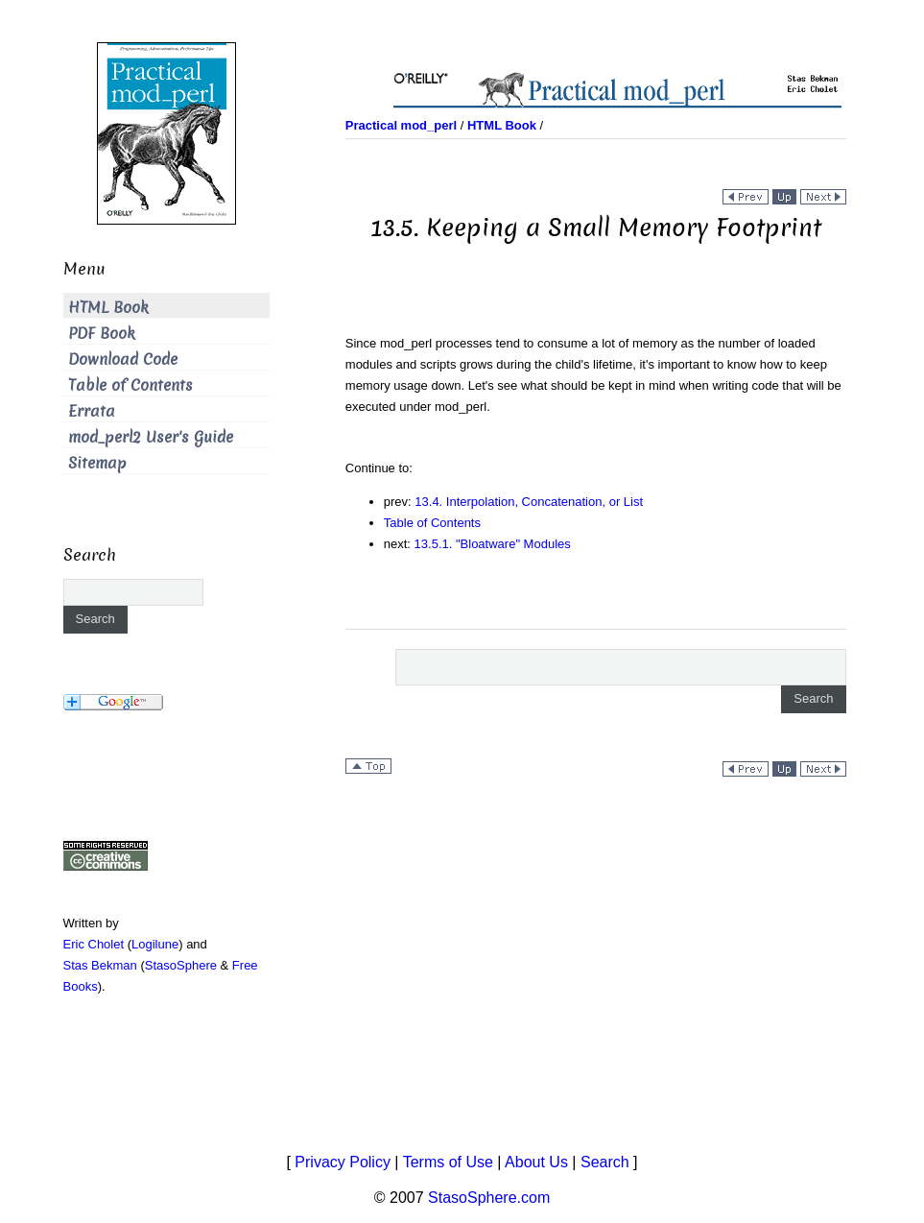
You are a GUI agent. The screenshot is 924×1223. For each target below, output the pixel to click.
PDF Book (101, 334)
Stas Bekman (100, 965)
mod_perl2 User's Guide (150, 437)
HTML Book (108, 308)
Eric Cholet (94, 944)
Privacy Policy (343, 1162)
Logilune (154, 944)
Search (604, 1162)
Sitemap (97, 463)
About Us (536, 1162)
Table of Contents (432, 523)
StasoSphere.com (489, 1197)
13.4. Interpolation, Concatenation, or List (529, 501)
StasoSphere (181, 965)
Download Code (123, 359)
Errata (91, 411)
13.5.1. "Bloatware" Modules (493, 544)
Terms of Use (448, 1162)
